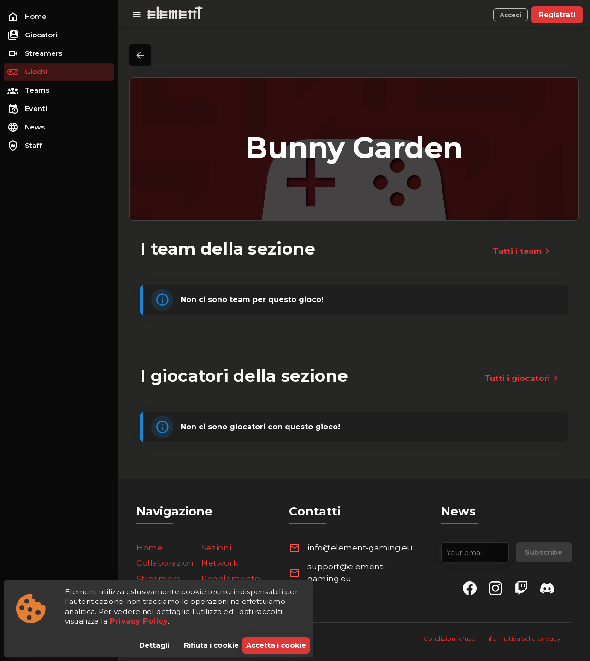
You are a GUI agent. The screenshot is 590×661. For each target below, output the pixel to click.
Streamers (158, 578)
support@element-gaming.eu (346, 572)
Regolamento (230, 578)
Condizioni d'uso (450, 638)
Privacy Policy (139, 621)
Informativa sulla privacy (522, 638)
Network (219, 562)
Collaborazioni (166, 562)
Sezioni (216, 547)
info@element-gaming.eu (360, 547)
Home (149, 547)
